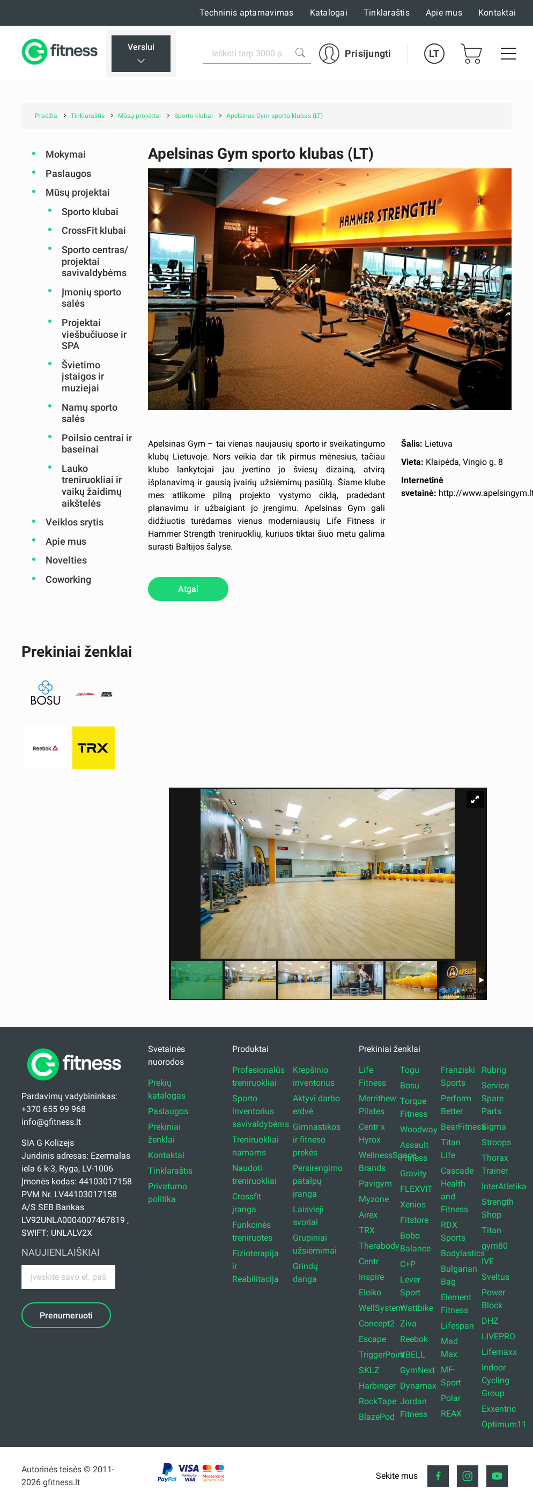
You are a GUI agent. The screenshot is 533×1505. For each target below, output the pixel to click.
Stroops (496, 1142)
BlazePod (377, 1417)
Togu (409, 1070)
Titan (491, 1230)
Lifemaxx (499, 1352)
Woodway (419, 1129)
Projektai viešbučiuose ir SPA (94, 334)
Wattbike (416, 1308)
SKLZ (369, 1370)
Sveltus (495, 1277)
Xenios (413, 1204)
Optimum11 (504, 1424)
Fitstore (414, 1220)
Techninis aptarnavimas (246, 13)
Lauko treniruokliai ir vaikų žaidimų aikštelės (92, 486)
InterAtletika (504, 1186)
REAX (451, 1413)
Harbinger (377, 1386)
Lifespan (457, 1326)
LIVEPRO (498, 1336)
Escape (372, 1339)
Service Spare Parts (495, 1098)
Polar (451, 1398)
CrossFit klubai (94, 230)
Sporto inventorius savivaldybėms (260, 1111)
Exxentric (499, 1409)
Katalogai (328, 13)
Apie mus (444, 13)
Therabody (379, 1246)
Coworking (68, 579)
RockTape (377, 1401)
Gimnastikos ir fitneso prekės (316, 1140)
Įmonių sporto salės (91, 297)
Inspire (371, 1277)
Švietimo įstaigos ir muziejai (83, 376)
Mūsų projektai (78, 192)
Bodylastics (463, 1253)
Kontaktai (497, 13)
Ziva (408, 1323)
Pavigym (375, 1183)
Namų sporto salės (89, 413)
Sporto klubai (90, 211)
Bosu (409, 1085)
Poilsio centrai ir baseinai (97, 443)
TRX (367, 1230)
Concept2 (377, 1323)
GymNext (417, 1370)
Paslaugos (68, 173)
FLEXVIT (416, 1189)
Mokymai (66, 154)
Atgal (188, 589)
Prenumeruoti (66, 1315)
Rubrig (494, 1070)
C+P (408, 1264)
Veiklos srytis (74, 522)
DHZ (490, 1321)
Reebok (414, 1339)
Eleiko (370, 1292)
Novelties (66, 560)
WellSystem (381, 1308)
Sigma (494, 1127)
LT (434, 53)
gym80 (495, 1246)
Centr (369, 1261)
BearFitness (463, 1127)
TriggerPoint (382, 1355)
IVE (488, 1261)
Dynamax (418, 1386)
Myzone (374, 1199)
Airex (368, 1215)
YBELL (412, 1355)
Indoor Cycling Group (495, 1380)
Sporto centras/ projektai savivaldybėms (95, 261)
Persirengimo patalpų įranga (318, 1181)
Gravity (413, 1173)
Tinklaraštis (387, 13)
